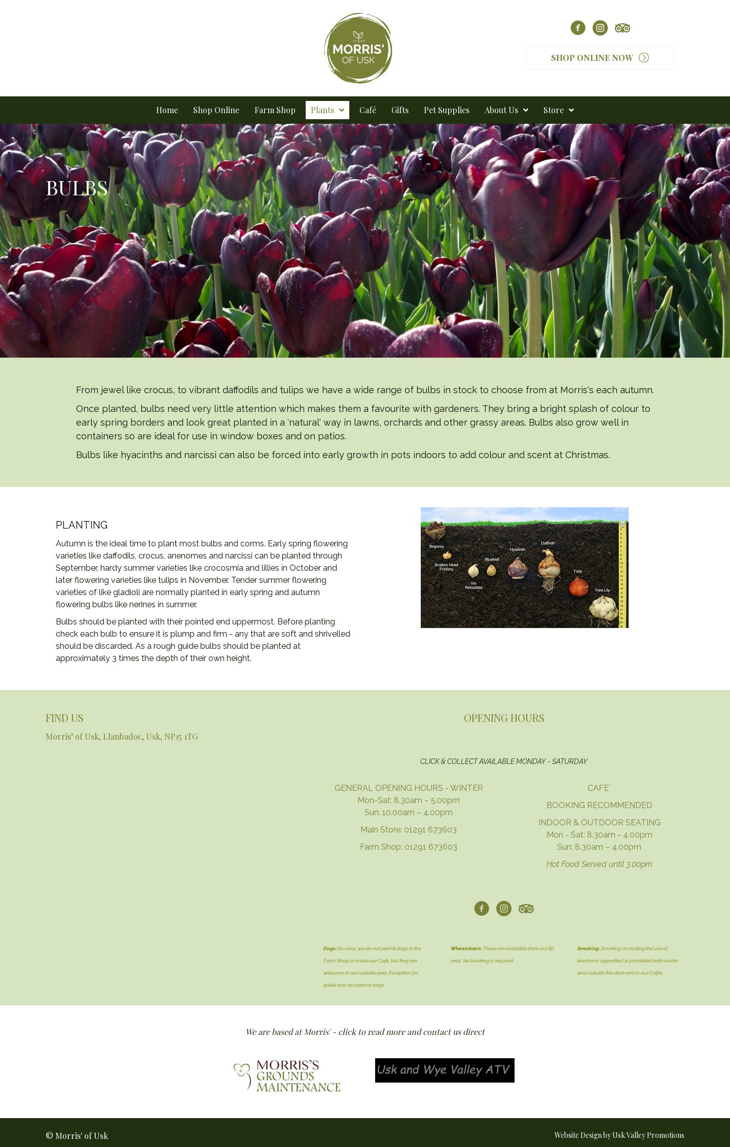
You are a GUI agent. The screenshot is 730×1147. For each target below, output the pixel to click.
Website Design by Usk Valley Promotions (619, 1135)
